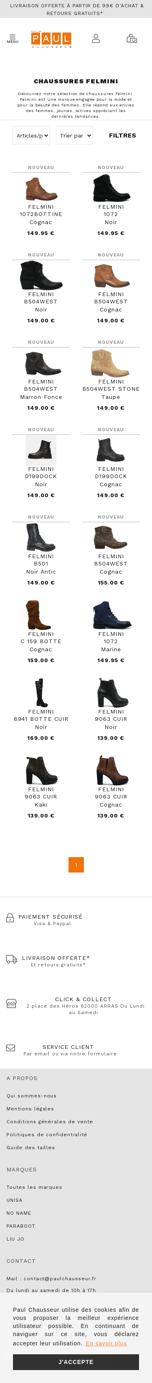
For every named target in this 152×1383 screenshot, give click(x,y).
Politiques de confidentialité (47, 1134)
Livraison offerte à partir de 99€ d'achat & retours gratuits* (76, 9)
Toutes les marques (34, 1187)
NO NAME (18, 1213)
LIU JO (15, 1239)
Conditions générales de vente (49, 1122)
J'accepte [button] (76, 1362)
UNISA (14, 1200)
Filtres (122, 135)
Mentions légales (30, 1109)
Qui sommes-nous (31, 1096)
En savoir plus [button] (106, 1343)
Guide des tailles (30, 1147)
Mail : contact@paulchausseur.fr (51, 1278)
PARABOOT (20, 1226)
